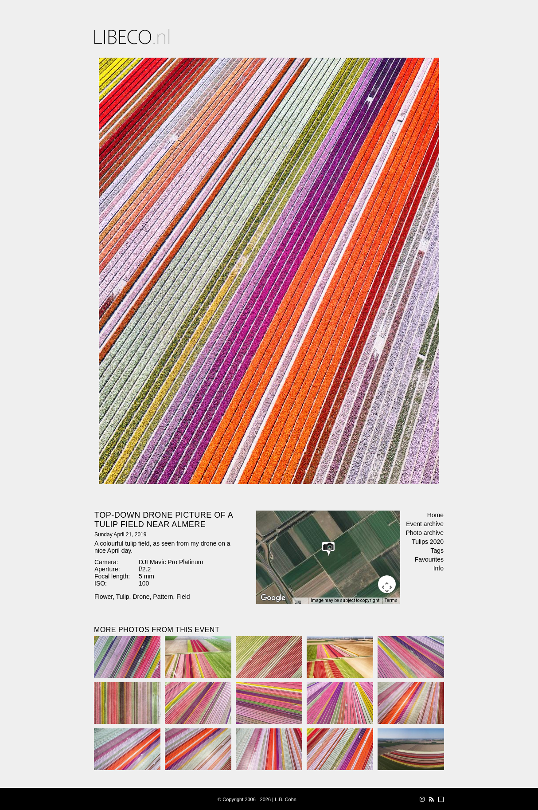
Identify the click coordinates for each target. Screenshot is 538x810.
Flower (103, 596)
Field (183, 596)
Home (435, 515)
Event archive (425, 523)
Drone (141, 596)
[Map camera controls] (387, 584)
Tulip (122, 596)
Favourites (429, 559)
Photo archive (424, 532)
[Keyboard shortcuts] (300, 603)
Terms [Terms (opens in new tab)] (391, 600)
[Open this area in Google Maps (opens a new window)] (273, 598)
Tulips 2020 (428, 541)
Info (438, 568)
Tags (437, 550)
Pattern (163, 596)
